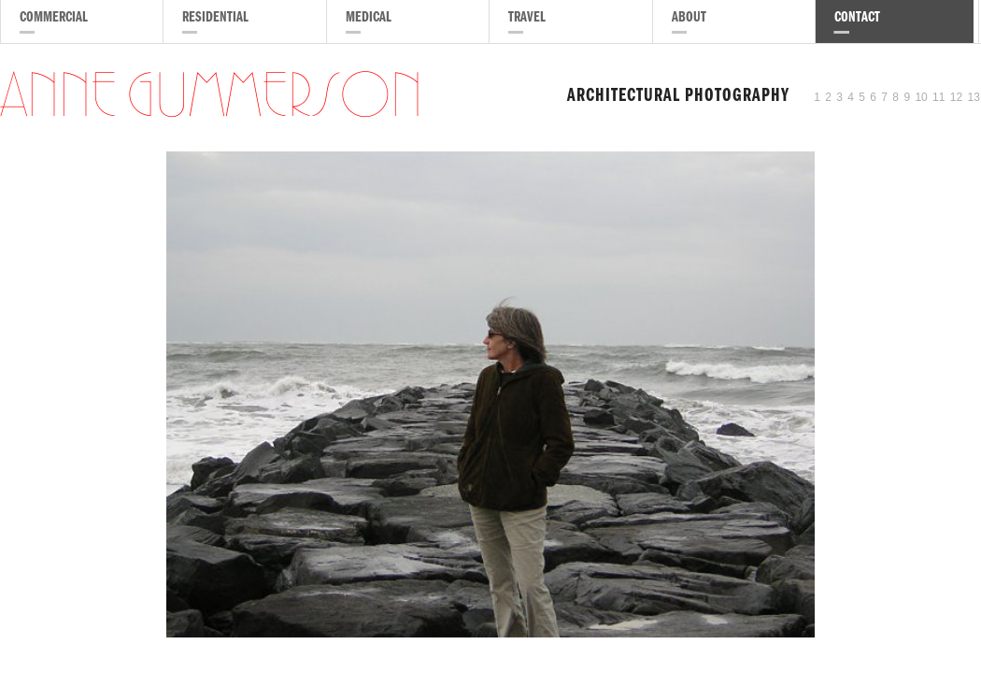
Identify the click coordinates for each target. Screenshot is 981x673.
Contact (857, 18)
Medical (368, 18)
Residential (215, 18)
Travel (527, 18)
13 (974, 97)
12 (956, 97)
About (689, 18)
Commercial (54, 18)
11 (938, 97)
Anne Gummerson (211, 97)
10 (921, 97)
